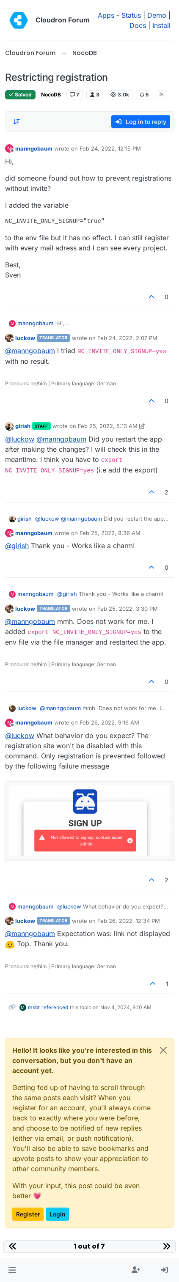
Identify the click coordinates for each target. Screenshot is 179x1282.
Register (28, 1214)
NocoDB (51, 94)
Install (161, 25)
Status (131, 15)
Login (57, 1214)
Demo (156, 15)
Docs (137, 25)
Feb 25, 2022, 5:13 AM (108, 426)
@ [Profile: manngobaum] (30, 350)
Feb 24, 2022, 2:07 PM (127, 338)
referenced (54, 1007)
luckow (25, 338)
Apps (106, 15)
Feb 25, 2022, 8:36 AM (110, 533)
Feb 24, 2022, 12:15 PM (110, 148)
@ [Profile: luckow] (19, 439)
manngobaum (33, 148)
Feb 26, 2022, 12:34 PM (128, 920)
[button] (12, 1270)
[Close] (163, 1050)
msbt (34, 1007)
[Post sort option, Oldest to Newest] (16, 122)
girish (22, 426)
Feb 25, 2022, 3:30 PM (127, 608)
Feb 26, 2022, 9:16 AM (109, 722)
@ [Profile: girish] (17, 545)
